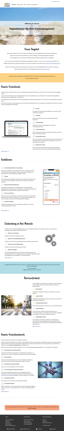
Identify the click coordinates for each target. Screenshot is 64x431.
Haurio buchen (20, 4)
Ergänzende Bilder (28, 422)
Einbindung (7, 422)
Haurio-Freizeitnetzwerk (54, 63)
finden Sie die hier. (46, 69)
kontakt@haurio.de (26, 429)
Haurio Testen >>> (5, 151)
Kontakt (28, 4)
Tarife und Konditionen (28, 419)
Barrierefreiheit (8, 424)
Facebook (40, 429)
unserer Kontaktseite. (31, 408)
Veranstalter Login (55, 1)
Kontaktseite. (56, 66)
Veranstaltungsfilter (28, 424)
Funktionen (7, 421)
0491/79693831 (11, 429)
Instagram (54, 429)
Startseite (14, 4)
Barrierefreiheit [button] (34, 4)
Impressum (44, 421)
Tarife (25, 4)
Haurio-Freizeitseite (46, 61)
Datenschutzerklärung (47, 422)
